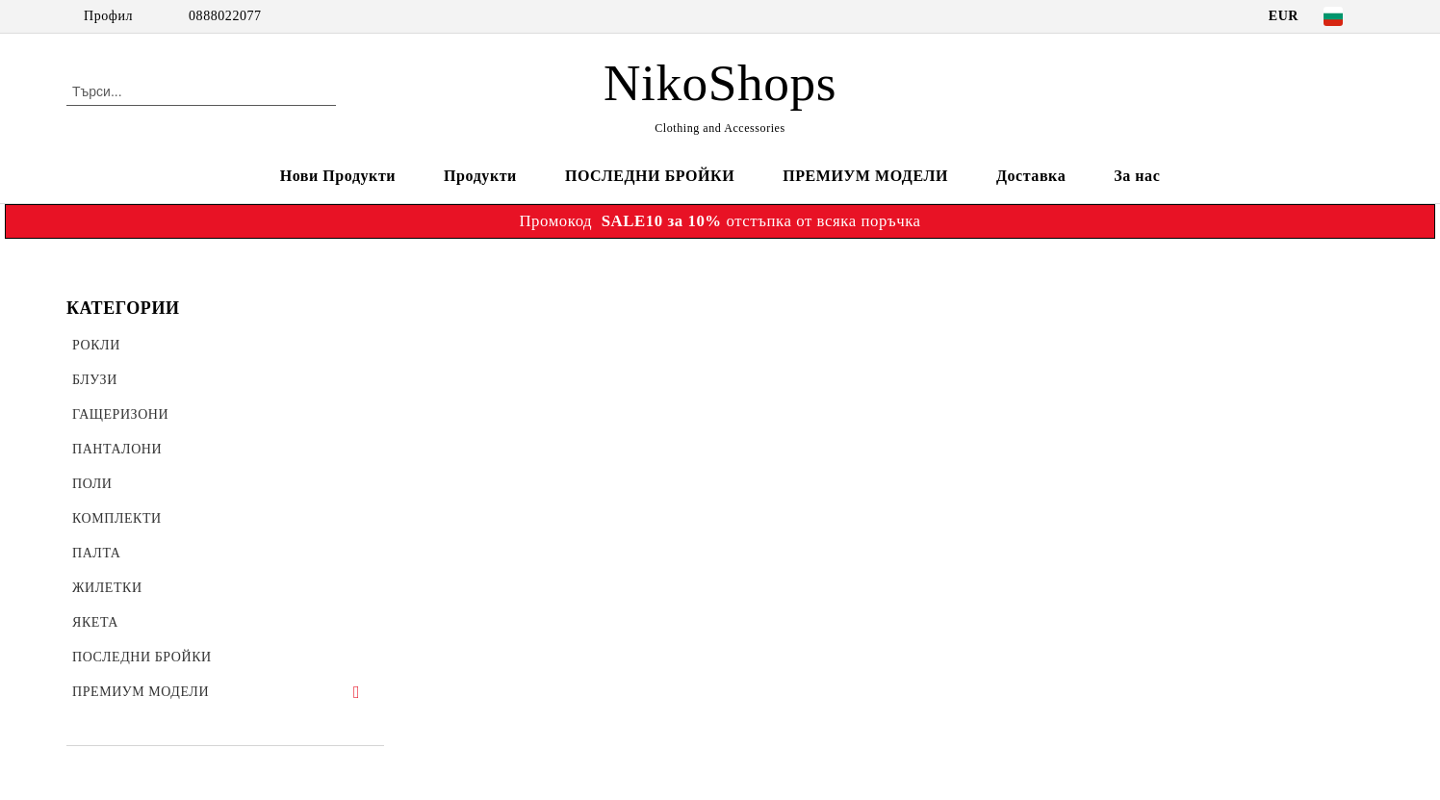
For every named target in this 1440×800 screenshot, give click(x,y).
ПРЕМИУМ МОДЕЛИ (865, 176)
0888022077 (225, 16)
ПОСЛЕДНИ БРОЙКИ (649, 176)
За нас (1137, 176)
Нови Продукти (338, 176)
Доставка (1031, 176)
